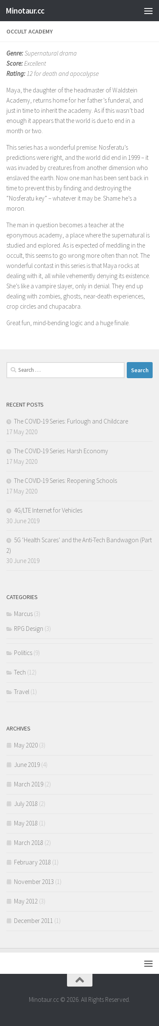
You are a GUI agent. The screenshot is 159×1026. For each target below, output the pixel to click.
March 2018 (28, 843)
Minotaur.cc (25, 11)
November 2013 (34, 882)
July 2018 (26, 804)
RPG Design (28, 629)
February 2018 (32, 862)
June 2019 (27, 765)
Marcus (23, 614)
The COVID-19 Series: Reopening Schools (65, 481)
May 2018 (26, 823)
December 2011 (33, 921)
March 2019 (28, 784)
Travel (21, 692)
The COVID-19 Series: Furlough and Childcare (71, 421)
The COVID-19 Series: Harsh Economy (61, 451)
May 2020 (26, 745)
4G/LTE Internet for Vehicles (48, 510)
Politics (23, 653)
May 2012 (26, 901)
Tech (20, 672)
